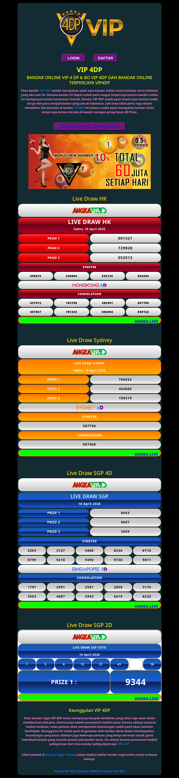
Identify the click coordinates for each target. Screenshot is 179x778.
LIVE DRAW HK (89, 222)
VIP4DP (79, 108)
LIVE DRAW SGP (89, 496)
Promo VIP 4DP (65, 771)
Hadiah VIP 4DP (114, 771)
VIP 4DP (45, 91)
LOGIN (74, 58)
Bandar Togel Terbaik (61, 755)
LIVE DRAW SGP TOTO (89, 647)
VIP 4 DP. (123, 744)
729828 (125, 247)
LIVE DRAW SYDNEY (89, 363)
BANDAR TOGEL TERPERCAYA (89, 126)
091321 (125, 238)
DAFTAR (105, 58)
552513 (125, 257)
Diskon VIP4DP (89, 771)
